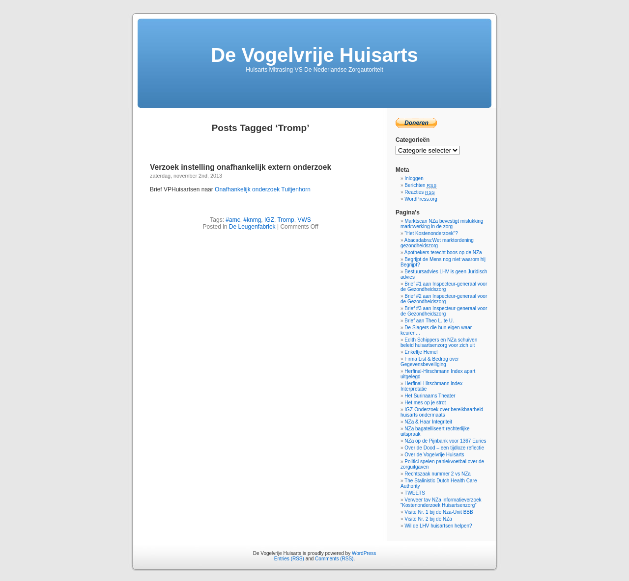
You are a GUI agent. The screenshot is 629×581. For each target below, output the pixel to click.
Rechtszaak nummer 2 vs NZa (437, 473)
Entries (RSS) (289, 558)
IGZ (269, 219)
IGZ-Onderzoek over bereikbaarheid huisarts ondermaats (441, 412)
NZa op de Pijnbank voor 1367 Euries (445, 441)
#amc (233, 219)
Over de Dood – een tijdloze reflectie (444, 447)
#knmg (252, 219)
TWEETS (414, 493)
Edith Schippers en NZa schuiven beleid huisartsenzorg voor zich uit (438, 342)
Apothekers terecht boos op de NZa (443, 252)
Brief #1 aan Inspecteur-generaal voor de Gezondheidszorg (443, 286)
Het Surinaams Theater (429, 395)
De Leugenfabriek (252, 226)
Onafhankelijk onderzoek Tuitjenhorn (263, 189)
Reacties (419, 192)
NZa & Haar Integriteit (428, 421)
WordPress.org (420, 199)
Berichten (420, 185)
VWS (304, 219)
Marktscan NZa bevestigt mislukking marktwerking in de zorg (441, 223)
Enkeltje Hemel (420, 352)
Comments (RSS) (334, 558)
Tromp (285, 219)
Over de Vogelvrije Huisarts (434, 454)
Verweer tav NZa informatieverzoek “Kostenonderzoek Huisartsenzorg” (441, 502)
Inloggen (413, 178)
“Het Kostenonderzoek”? (430, 233)
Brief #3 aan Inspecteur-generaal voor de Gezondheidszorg (443, 311)
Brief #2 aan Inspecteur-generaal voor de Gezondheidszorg (443, 298)
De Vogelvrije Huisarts (314, 55)
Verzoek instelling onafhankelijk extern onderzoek (240, 167)
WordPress (364, 553)
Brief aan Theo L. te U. (429, 320)
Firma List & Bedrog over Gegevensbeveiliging (429, 361)
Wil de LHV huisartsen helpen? (438, 525)
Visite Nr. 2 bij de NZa (428, 519)
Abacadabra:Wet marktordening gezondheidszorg (437, 243)
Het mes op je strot (425, 402)
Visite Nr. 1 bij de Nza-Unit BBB (438, 512)
